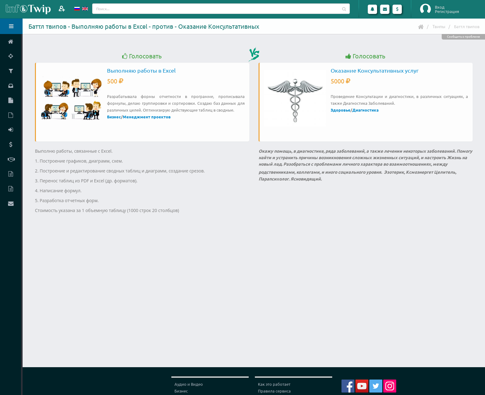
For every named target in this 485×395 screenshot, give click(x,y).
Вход (439, 7)
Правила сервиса (274, 390)
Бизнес (114, 116)
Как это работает (274, 384)
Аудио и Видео (188, 384)
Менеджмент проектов (147, 116)
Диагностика (365, 110)
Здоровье (340, 110)
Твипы (438, 26)
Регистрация (447, 11)
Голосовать (142, 56)
